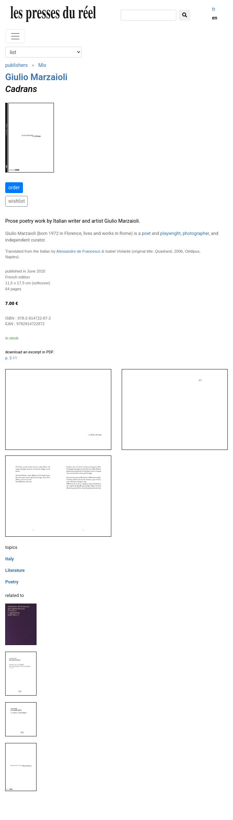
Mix (42, 65)
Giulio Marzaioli (36, 77)
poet (146, 233)
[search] (148, 15)
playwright (170, 233)
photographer (196, 233)
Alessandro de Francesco (78, 251)
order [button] (14, 187)
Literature (15, 570)
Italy (9, 558)
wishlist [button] (16, 201)
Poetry (11, 581)
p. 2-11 (11, 358)
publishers (16, 65)
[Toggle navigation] (15, 36)
